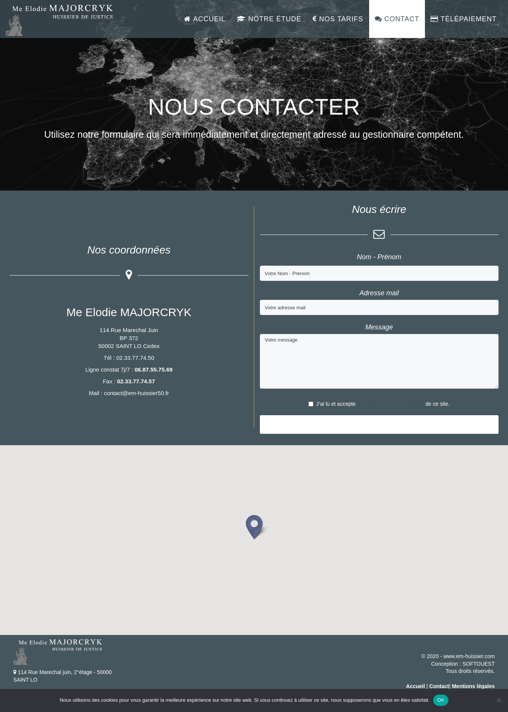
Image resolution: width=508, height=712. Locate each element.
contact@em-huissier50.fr (136, 393)
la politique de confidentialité (390, 404)
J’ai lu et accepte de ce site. (379, 404)
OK (440, 700)
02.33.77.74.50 (135, 357)
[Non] (498, 700)
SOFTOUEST (478, 664)
